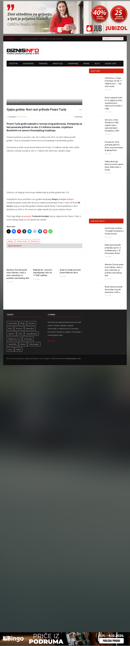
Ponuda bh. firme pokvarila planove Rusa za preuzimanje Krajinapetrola (114, 146)
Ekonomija (28, 63)
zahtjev (70, 199)
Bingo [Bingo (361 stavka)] (22, 324)
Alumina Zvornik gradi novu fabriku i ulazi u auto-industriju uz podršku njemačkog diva (18, 274)
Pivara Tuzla (22, 241)
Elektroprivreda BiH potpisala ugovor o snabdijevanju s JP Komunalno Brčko (113, 249)
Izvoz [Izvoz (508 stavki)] (10, 350)
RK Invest (34, 241)
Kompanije (73, 63)
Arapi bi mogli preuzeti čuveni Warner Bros (70, 271)
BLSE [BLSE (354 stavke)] (10, 329)
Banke (86, 63)
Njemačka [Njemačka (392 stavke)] (30, 329)
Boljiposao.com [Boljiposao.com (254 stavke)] (14, 339)
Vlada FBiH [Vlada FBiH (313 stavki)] (12, 345)
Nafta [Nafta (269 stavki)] (18, 350)
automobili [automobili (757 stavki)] (12, 324)
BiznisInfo (13, 117)
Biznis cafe (110, 63)
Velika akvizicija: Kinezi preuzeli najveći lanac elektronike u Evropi (114, 166)
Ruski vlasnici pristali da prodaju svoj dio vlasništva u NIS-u (113, 290)
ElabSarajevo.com (74, 359)
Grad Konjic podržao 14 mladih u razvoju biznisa (41, 39)
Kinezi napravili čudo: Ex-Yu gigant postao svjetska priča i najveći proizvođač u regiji (114, 103)
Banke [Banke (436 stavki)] (22, 345)
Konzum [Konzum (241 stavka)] (19, 329)
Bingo (10, 241)
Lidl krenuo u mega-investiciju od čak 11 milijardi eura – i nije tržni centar (113, 82)
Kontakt (51, 341)
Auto (97, 63)
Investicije (58, 63)
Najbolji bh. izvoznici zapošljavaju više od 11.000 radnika (42, 273)
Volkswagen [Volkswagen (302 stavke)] (34, 345)
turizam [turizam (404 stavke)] (31, 324)
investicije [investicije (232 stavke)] (28, 339)
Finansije (43, 63)
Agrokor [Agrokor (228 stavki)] (11, 334)
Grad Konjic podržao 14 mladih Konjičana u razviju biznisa (114, 231)
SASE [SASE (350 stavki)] (20, 334)
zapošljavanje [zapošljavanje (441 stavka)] (31, 334)
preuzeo (27, 216)
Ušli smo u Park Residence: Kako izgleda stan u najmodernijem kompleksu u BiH (112, 125)
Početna (13, 63)
